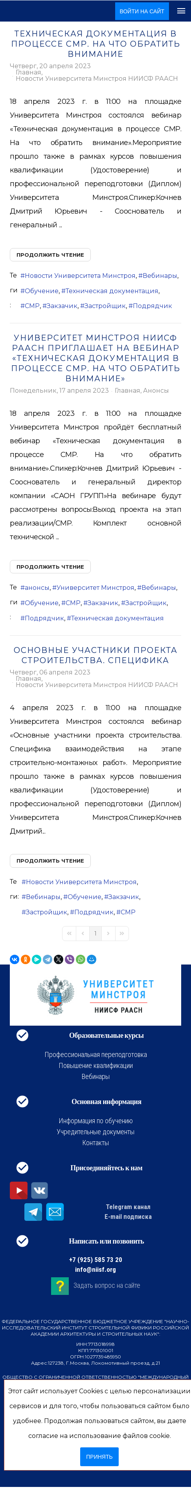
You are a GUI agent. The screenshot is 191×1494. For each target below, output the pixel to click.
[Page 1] (95, 933)
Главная (28, 72)
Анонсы (156, 391)
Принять (99, 1457)
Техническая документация (112, 291)
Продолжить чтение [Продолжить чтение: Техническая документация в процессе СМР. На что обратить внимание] (50, 255)
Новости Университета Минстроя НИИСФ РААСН (97, 79)
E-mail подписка (128, 1216)
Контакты (95, 1143)
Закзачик (62, 306)
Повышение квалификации (96, 1065)
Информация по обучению (96, 1121)
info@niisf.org (95, 1269)
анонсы (37, 587)
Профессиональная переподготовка (95, 1054)
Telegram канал (128, 1207)
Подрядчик (152, 306)
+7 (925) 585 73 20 (95, 1260)
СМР (32, 306)
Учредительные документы (95, 1132)
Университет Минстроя (95, 587)
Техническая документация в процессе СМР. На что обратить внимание (95, 44)
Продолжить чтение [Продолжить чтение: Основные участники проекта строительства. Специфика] (50, 861)
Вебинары (160, 275)
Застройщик (105, 306)
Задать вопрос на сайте (106, 1285)
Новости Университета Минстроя (80, 275)
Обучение (42, 291)
